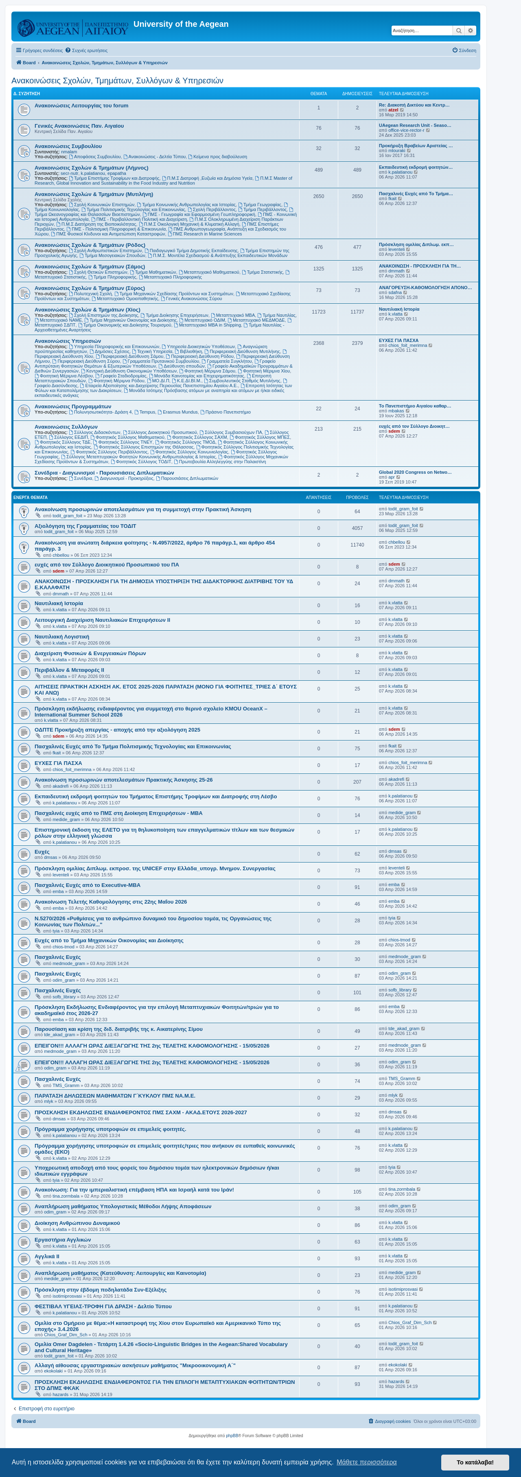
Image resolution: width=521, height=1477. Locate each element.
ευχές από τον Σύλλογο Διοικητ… (414, 426)
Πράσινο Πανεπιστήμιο (225, 412)
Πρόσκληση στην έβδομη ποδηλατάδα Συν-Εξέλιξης (100, 1290)
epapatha (116, 173)
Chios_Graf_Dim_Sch (65, 1334)
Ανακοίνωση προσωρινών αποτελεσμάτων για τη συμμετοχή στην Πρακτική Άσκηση (143, 509)
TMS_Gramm (66, 1085)
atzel (393, 109)
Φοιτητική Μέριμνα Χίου (264, 370)
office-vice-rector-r (406, 130)
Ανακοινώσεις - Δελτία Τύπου (154, 156)
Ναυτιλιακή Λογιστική (62, 637)
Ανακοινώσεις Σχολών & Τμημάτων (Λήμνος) (92, 168)
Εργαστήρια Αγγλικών (63, 1240)
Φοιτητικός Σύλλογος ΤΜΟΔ (185, 442)
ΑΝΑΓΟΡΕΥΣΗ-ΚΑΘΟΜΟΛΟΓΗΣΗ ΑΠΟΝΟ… (425, 287)
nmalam (69, 151)
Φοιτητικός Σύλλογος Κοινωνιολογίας (189, 451)
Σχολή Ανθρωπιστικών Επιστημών (105, 250)
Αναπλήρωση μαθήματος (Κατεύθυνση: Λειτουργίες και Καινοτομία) (120, 1273)
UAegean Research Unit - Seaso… (415, 125)
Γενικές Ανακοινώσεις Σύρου (191, 298)
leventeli (396, 249)
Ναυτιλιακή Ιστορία (399, 309)
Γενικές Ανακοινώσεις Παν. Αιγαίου (79, 126)
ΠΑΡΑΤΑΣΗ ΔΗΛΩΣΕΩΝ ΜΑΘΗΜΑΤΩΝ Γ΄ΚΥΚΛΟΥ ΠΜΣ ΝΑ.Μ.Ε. (115, 1096)
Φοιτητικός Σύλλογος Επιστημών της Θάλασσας (144, 446)
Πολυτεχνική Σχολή (90, 293)
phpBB (232, 1435)
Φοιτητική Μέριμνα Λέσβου (64, 375)
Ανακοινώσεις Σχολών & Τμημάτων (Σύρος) (90, 288)
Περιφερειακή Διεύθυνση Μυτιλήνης (242, 351)
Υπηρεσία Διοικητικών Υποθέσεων (198, 346)
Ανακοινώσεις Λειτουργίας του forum (82, 105)
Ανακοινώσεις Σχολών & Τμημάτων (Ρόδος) (90, 245)
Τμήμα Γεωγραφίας (259, 204)
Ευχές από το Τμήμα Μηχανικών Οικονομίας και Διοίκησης (109, 940)
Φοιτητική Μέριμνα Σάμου (207, 370)
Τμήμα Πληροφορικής (112, 276)
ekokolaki (53, 1370)
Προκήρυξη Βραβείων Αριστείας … (416, 145)
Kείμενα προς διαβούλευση (217, 156)
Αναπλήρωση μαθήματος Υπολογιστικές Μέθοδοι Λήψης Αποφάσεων (123, 1206)
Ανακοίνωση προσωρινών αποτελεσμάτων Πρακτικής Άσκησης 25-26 (124, 780)
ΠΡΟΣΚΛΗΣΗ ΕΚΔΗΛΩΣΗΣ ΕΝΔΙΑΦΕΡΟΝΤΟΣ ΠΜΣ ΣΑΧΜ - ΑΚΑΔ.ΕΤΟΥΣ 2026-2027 (141, 1112)
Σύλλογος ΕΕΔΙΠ (68, 437)
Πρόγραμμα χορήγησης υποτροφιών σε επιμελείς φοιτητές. (110, 1129)
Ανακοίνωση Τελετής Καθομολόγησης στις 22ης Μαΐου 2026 (111, 902)
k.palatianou (93, 173)
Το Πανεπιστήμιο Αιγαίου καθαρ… (415, 405)
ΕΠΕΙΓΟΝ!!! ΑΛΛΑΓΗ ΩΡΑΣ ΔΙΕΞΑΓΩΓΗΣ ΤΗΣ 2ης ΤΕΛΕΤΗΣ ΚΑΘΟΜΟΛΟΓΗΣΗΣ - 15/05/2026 (152, 1046)
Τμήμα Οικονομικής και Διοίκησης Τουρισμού (124, 324)
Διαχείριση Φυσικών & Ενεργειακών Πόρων (90, 653)
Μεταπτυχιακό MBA (233, 315)
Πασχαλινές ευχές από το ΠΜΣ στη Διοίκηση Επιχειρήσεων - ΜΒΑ (119, 813)
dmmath (396, 270)
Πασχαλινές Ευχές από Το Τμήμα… (416, 193)
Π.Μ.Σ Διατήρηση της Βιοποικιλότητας (96, 224)
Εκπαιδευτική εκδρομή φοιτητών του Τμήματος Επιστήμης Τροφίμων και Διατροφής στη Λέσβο (156, 796)
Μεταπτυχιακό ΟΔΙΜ (202, 320)
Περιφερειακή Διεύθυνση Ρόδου (200, 356)
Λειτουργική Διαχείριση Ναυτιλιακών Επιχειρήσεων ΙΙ (102, 620)
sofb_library (64, 996)
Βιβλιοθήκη (188, 351)
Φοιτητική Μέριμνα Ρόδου (116, 380)
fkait (392, 198)
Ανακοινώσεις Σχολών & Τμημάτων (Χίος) (87, 310)
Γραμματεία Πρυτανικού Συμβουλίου (161, 361)
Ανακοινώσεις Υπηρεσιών (68, 341)
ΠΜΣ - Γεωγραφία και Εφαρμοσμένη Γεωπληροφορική (198, 214)
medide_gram (66, 819)
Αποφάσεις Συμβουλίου (94, 156)
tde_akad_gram (59, 1034)
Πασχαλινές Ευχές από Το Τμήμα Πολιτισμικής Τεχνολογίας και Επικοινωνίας (133, 746)
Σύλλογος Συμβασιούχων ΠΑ (230, 432)
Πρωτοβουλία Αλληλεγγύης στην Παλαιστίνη (220, 461)
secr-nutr (69, 173)
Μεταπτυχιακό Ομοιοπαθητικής (125, 298)
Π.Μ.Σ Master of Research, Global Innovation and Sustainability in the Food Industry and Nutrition (163, 180)
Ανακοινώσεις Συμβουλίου (68, 146)
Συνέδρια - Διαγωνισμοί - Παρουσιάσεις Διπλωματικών (104, 473)
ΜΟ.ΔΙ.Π (158, 380)
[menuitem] (86, 50)
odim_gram (64, 980)
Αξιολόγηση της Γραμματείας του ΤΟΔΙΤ (85, 526)
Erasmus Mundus (177, 412)
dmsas (50, 857)
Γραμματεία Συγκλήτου (226, 361)
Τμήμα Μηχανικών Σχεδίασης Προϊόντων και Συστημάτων (173, 293)
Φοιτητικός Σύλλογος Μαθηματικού (127, 437)
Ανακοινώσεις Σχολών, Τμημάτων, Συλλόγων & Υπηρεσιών (117, 80)
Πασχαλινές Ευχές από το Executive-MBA (87, 885)
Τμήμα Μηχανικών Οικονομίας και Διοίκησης (130, 320)
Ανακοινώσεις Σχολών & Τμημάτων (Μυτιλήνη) (94, 194)
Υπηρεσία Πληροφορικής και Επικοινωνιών (114, 346)
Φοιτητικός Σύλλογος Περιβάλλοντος (108, 451)
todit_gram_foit (67, 515)
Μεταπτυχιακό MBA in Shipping (207, 324)
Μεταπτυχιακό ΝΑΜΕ (58, 320)
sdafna (395, 292)
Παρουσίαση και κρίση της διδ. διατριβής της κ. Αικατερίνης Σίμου (119, 1029)
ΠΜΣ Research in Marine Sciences (205, 233)
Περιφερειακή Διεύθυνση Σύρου (86, 361)
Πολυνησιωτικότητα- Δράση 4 (100, 412)
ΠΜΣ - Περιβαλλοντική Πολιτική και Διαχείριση (139, 219)
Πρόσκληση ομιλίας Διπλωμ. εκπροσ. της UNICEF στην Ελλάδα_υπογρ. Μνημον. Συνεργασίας (155, 868)
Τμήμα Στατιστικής (262, 272)
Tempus (144, 412)
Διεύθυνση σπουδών (181, 366)
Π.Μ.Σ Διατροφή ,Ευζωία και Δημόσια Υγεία (207, 178)
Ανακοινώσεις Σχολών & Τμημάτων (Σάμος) (90, 267)
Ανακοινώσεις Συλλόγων (66, 427)
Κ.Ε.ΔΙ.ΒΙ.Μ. (186, 380)
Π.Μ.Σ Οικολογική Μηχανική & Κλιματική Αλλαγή (189, 224)
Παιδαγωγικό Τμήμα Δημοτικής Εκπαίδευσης (191, 250)
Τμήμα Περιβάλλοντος (262, 209)
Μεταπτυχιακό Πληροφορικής (170, 276)
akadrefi (60, 786)
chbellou (61, 555)
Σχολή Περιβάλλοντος (212, 209)
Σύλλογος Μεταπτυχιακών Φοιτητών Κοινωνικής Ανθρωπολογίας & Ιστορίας (138, 456)
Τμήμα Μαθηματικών (153, 272)
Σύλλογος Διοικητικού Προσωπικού (160, 432)
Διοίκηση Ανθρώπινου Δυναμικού (77, 1223)
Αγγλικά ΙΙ (47, 1256)
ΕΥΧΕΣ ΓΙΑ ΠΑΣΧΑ (398, 340)
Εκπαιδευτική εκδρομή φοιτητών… (416, 167)
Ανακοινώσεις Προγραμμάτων (73, 406)
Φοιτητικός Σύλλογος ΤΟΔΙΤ (141, 461)
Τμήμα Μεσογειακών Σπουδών (112, 255)
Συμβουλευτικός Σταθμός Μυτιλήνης (242, 380)
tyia (56, 930)
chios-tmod (63, 946)
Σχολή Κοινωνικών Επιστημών (101, 204)
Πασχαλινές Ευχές (58, 957)
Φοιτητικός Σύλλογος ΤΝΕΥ (123, 442)
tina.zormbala (66, 1196)
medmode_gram (69, 963)
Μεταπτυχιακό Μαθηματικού (209, 272)
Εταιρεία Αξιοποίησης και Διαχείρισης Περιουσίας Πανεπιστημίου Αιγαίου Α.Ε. (159, 385)
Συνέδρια (80, 478)
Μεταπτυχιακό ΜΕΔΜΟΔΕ (256, 320)
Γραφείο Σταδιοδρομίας (121, 375)
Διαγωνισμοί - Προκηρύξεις (124, 478)
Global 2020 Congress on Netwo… (415, 472)
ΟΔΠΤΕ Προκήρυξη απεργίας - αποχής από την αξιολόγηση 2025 (117, 730)
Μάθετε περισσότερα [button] (367, 1462)
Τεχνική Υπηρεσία (152, 351)
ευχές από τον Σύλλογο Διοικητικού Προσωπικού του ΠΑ (107, 565)
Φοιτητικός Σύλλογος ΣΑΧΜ (197, 437)
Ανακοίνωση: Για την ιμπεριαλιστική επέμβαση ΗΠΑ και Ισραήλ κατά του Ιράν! (134, 1190)
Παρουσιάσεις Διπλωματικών (187, 478)
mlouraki (396, 150)
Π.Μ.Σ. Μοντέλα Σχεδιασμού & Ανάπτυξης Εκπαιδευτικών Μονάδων (217, 255)
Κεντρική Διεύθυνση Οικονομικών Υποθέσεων (129, 370)
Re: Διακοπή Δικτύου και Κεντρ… (414, 104)
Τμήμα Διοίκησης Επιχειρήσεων (174, 315)
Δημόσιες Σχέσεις (109, 351)
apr (391, 477)
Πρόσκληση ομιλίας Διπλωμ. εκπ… (416, 244)
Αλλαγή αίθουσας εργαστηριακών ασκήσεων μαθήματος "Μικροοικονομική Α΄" (135, 1365)
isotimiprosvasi (67, 1296)
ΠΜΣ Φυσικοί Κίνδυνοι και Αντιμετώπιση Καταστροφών (108, 233)
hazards (60, 1394)
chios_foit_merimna (407, 345)
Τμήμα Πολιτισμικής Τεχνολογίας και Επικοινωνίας (133, 209)
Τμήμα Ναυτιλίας (276, 315)
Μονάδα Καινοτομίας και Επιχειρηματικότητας (196, 375)
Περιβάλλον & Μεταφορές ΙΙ (69, 670)
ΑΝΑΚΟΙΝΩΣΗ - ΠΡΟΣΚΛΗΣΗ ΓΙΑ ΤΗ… (420, 266)
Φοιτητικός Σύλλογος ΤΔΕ (62, 442)
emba (58, 891)
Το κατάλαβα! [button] (475, 1462)
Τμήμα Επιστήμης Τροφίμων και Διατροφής (114, 178)
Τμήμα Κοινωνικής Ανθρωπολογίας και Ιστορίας (186, 204)
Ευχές (42, 852)
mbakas (396, 410)
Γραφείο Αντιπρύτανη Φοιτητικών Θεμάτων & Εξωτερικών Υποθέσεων (155, 363)
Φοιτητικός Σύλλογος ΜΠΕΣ (260, 437)
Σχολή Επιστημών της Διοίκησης (103, 315)
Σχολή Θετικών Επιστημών (98, 272)
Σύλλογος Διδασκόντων (94, 432)
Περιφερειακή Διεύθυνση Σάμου (129, 356)
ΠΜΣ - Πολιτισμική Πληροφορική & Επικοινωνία (116, 229)
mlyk (48, 1101)
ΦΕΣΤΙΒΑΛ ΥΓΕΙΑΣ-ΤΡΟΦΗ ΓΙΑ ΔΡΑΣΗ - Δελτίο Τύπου (103, 1306)
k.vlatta (395, 314)
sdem (394, 431)
